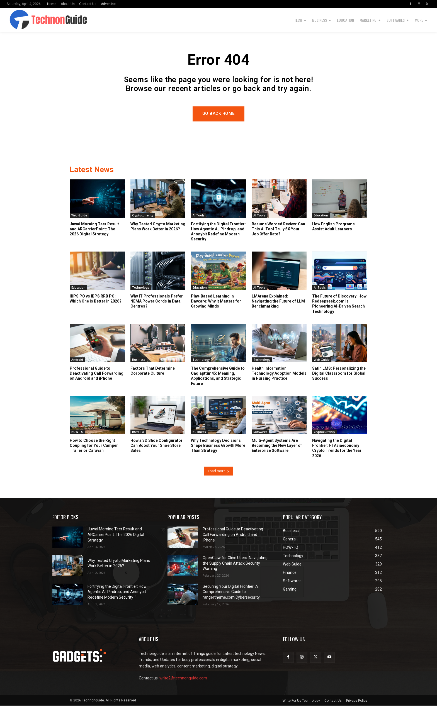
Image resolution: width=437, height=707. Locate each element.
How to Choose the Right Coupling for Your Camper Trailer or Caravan (94, 447)
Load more (218, 472)
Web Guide (79, 217)
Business (138, 361)
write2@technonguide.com (183, 679)
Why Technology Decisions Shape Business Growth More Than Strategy (218, 447)
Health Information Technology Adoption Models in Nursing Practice (279, 375)
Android (77, 361)
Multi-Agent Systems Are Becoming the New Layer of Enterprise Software (277, 447)
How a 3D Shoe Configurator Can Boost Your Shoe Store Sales (156, 447)
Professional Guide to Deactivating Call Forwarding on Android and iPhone (96, 375)
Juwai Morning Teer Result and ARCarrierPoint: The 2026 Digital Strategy (94, 230)
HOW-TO (77, 433)
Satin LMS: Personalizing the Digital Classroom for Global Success (339, 375)
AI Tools (199, 217)
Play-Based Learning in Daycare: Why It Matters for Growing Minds (216, 303)
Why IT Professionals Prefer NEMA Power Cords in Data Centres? (156, 303)
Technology (140, 289)
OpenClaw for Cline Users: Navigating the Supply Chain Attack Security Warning (235, 564)
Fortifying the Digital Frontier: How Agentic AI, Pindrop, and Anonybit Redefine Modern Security (117, 593)
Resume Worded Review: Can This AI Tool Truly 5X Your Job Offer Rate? (278, 230)
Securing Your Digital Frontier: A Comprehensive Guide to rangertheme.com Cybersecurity (231, 593)
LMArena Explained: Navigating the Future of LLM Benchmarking (278, 303)
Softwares (260, 433)
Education (321, 217)
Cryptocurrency (142, 217)
